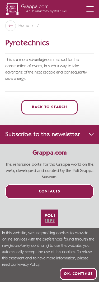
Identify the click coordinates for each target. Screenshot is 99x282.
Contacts (49, 192)
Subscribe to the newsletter (49, 134)
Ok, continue (78, 274)
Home (24, 26)
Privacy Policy (28, 265)
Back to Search (49, 107)
